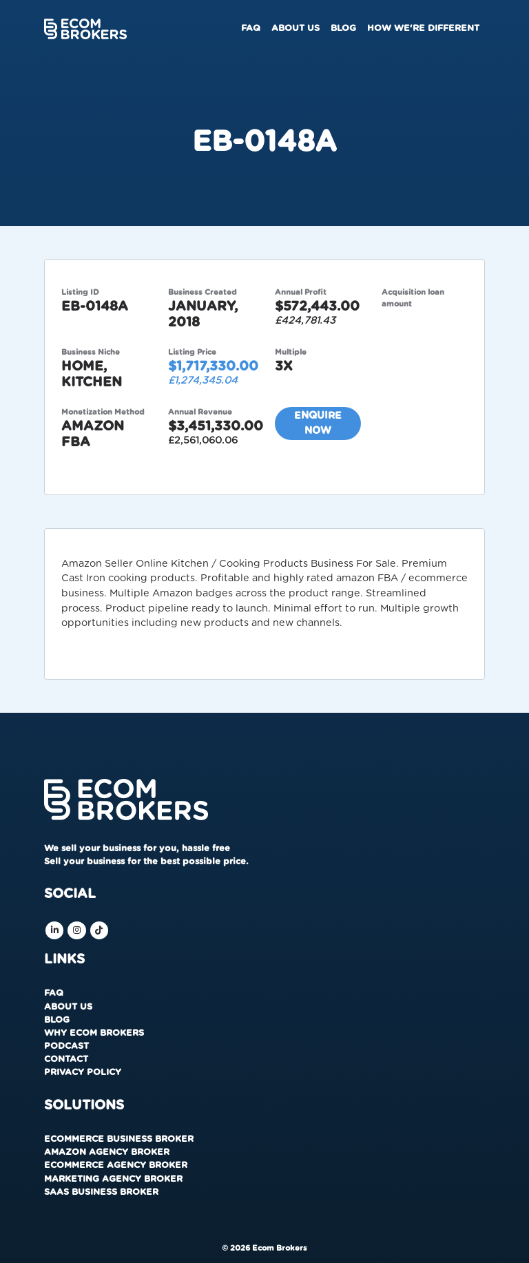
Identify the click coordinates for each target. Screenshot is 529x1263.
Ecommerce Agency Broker (115, 1165)
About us (295, 28)
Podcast (66, 1046)
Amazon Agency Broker (106, 1152)
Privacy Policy (82, 1072)
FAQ (250, 28)
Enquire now (318, 423)
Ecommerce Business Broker (119, 1139)
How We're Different (423, 28)
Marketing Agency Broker (113, 1179)
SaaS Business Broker (101, 1192)
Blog (343, 28)
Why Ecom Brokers (94, 1033)
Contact (66, 1059)
